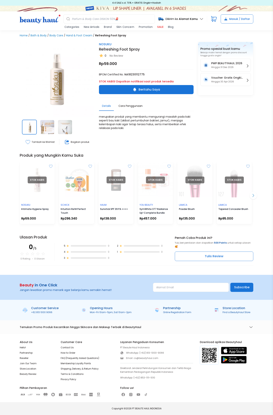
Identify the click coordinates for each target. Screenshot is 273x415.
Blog (170, 27)
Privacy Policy (68, 379)
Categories (71, 27)
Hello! (23, 347)
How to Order (68, 352)
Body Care (56, 35)
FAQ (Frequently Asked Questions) (80, 358)
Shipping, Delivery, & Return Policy (80, 368)
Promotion (146, 27)
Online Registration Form (177, 312)
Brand (108, 27)
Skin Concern (125, 27)
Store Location (28, 368)
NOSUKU (105, 44)
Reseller (24, 358)
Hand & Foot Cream (79, 35)
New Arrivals (91, 27)
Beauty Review (28, 374)
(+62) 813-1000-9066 (151, 352)
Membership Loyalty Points (76, 363)
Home (24, 35)
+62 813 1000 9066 (41, 312)
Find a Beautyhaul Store (236, 312)
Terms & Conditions (72, 374)
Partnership (26, 352)
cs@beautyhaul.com (146, 358)
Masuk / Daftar (237, 19)
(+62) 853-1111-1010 (144, 377)
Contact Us (67, 347)
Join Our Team (28, 363)
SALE (160, 27)
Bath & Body (39, 35)
